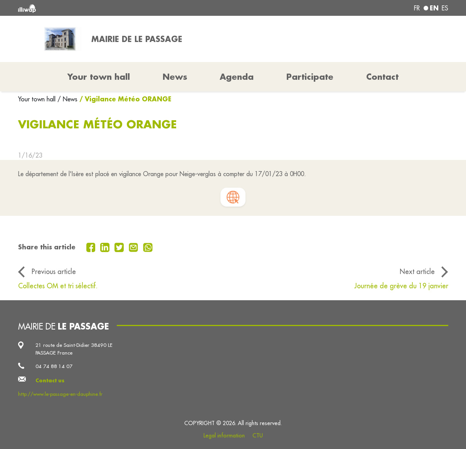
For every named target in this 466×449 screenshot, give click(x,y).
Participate (309, 76)
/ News (67, 99)
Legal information (224, 435)
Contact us (49, 380)
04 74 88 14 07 (53, 366)
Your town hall (37, 99)
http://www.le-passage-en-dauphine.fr (60, 394)
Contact (382, 76)
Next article (417, 271)
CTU (257, 435)
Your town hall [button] (98, 76)
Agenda (237, 76)
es (445, 8)
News (175, 76)
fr (417, 8)
